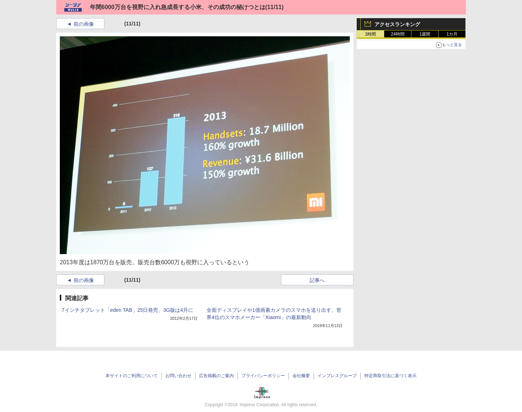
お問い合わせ (178, 375)
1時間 (370, 34)
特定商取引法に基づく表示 (390, 375)
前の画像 (84, 24)
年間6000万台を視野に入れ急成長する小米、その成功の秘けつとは (177, 7)
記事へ (317, 280)
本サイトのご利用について (131, 375)
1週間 (425, 34)
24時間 (397, 34)
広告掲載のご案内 (216, 375)
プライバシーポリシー (263, 375)
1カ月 (452, 34)
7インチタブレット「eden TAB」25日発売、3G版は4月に (127, 310)
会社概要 (301, 375)
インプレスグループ (337, 375)
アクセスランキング (397, 24)
